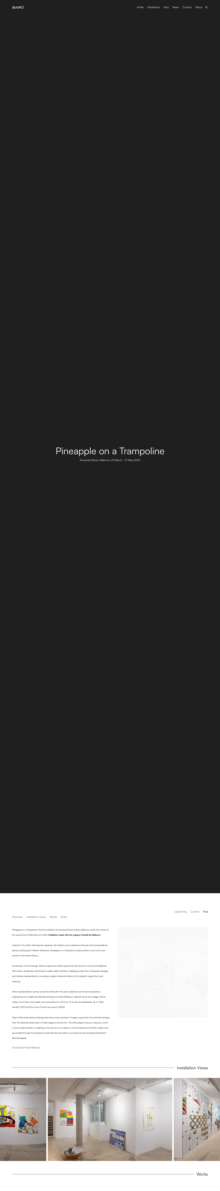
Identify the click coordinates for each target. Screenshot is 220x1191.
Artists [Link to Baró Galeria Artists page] (140, 7)
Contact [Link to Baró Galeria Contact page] (187, 7)
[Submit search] (206, 7)
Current (194, 911)
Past (205, 911)
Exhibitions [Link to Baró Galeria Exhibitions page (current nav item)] (153, 7)
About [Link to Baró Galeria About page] (198, 7)
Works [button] (53, 916)
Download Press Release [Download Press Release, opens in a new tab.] (26, 1047)
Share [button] (64, 916)
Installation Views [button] (36, 916)
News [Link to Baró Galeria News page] (176, 7)
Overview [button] (17, 916)
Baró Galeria (18, 7)
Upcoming (181, 911)
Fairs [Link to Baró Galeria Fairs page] (166, 7)
